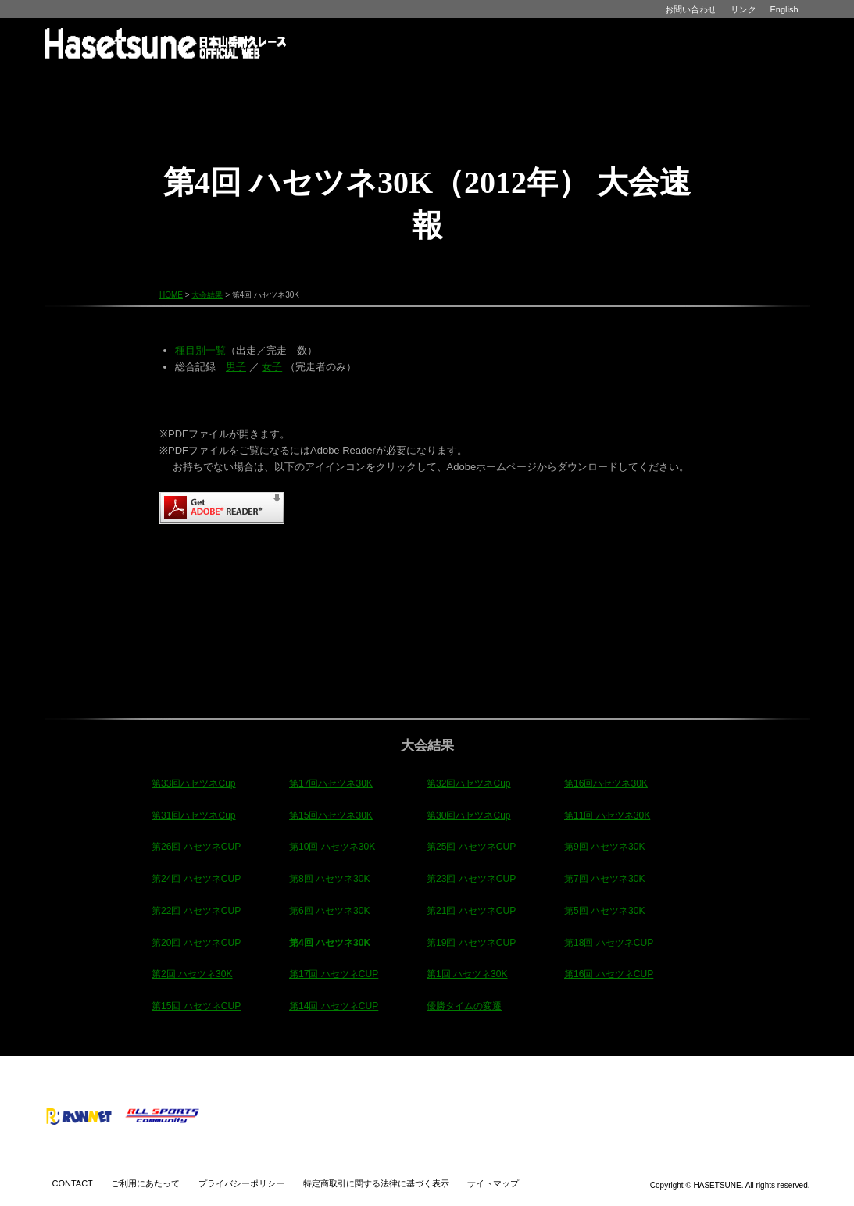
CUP (236, 108)
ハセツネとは (189, 82)
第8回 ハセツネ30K (329, 878)
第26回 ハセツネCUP (196, 846)
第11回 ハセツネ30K (607, 815)
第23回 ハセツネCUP (471, 878)
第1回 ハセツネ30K (467, 974)
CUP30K (618, 108)
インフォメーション (285, 82)
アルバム (573, 82)
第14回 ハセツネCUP (333, 1006)
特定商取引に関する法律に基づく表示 (376, 1183)
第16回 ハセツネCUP (608, 974)
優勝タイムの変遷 (464, 1006)
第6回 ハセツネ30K (329, 910)
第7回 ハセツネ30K (604, 878)
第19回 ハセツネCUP (471, 942)
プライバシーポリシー (241, 1183)
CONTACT (72, 1183)
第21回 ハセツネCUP (471, 910)
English (784, 9)
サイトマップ (493, 1183)
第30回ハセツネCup (469, 815)
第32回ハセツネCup (469, 783)
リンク (743, 9)
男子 (236, 367)
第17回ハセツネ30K (331, 783)
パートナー (763, 82)
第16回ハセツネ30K (606, 783)
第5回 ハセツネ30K (604, 910)
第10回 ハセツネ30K (332, 846)
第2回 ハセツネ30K (192, 974)
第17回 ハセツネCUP (333, 974)
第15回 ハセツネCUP (196, 1006)
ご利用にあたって (145, 1183)
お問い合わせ (690, 9)
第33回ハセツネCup (194, 783)
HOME (93, 82)
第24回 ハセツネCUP (196, 878)
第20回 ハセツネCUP (196, 942)
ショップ (669, 82)
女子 (272, 367)
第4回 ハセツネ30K (329, 942)
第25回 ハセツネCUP (471, 846)
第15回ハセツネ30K (331, 815)
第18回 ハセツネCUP (608, 942)
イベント (381, 82)
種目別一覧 (200, 350)
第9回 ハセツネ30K (604, 846)
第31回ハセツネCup (194, 815)
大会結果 (477, 82)
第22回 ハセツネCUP (196, 910)
